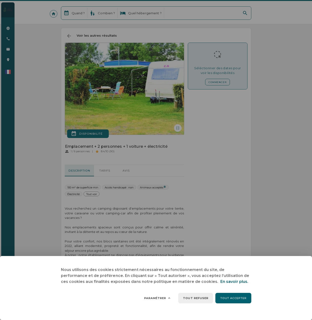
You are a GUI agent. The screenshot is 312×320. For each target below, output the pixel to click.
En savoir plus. (234, 281)
